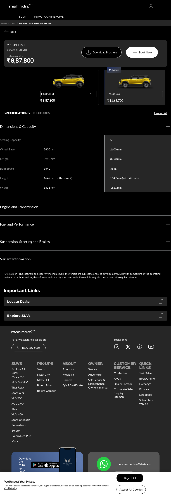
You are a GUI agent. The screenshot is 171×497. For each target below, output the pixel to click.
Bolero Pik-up (45, 385)
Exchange (145, 383)
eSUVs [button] (38, 16)
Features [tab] (41, 113)
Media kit (68, 374)
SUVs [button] (22, 16)
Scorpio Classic (20, 419)
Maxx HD (43, 380)
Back (10, 32)
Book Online (147, 378)
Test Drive (145, 373)
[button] (151, 7)
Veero (40, 369)
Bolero (15, 430)
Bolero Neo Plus (21, 435)
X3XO (13, 23)
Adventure (94, 374)
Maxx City (43, 374)
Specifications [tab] (17, 113)
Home (4, 23)
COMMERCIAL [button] (53, 16)
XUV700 (16, 398)
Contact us (120, 373)
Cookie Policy (10, 488)
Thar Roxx (17, 387)
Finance (144, 389)
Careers (67, 380)
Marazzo (16, 441)
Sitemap (119, 396)
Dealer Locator (123, 383)
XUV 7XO (17, 376)
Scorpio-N (17, 392)
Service (92, 369)
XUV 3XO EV (19, 382)
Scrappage (145, 394)
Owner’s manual (98, 387)
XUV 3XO (17, 403)
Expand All (160, 113)
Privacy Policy (98, 485)
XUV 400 (17, 414)
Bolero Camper (46, 390)
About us (68, 369)
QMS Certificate (73, 385)
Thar (14, 409)
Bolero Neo (18, 425)
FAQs (117, 378)
